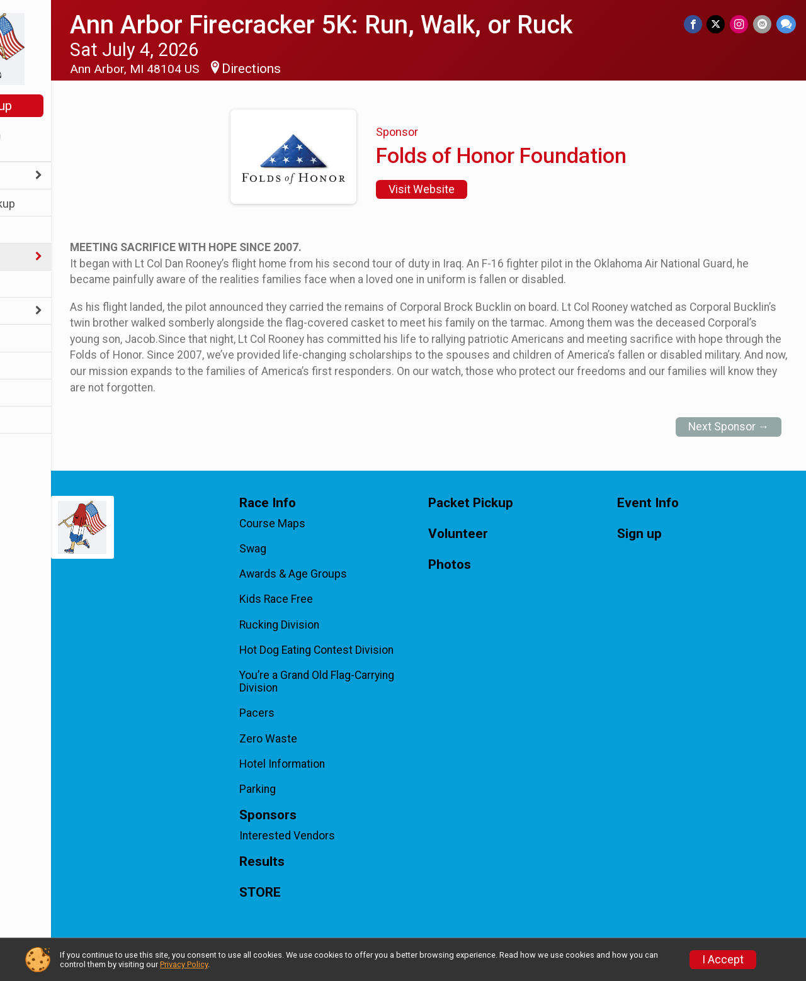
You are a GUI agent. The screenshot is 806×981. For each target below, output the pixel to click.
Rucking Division (332, 625)
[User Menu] (60, 138)
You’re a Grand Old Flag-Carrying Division (369, 681)
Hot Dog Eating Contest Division (369, 650)
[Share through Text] (786, 25)
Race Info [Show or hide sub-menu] (35, 176)
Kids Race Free (328, 599)
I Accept (723, 959)
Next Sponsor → (728, 426)
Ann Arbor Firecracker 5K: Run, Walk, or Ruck (390, 25)
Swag (305, 548)
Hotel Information (334, 764)
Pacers (309, 713)
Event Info (36, 230)
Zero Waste (320, 738)
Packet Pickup (47, 203)
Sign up (60, 105)
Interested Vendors (339, 835)
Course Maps (325, 523)
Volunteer (35, 284)
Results (29, 338)
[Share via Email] (763, 25)
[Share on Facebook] (697, 25)
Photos (29, 366)
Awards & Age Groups (345, 574)
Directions (319, 68)
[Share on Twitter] (719, 25)
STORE (28, 420)
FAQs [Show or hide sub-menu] (23, 311)
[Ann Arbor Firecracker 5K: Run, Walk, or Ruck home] (59, 48)
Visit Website (456, 189)
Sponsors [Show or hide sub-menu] (35, 257)
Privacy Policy (184, 964)
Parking (310, 789)
